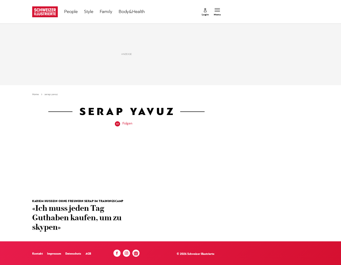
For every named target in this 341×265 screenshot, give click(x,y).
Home (35, 94)
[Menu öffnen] (217, 11)
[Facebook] (117, 254)
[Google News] (136, 255)
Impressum (54, 253)
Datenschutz (73, 253)
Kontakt (37, 253)
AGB (88, 253)
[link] (205, 11)
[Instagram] (126, 254)
